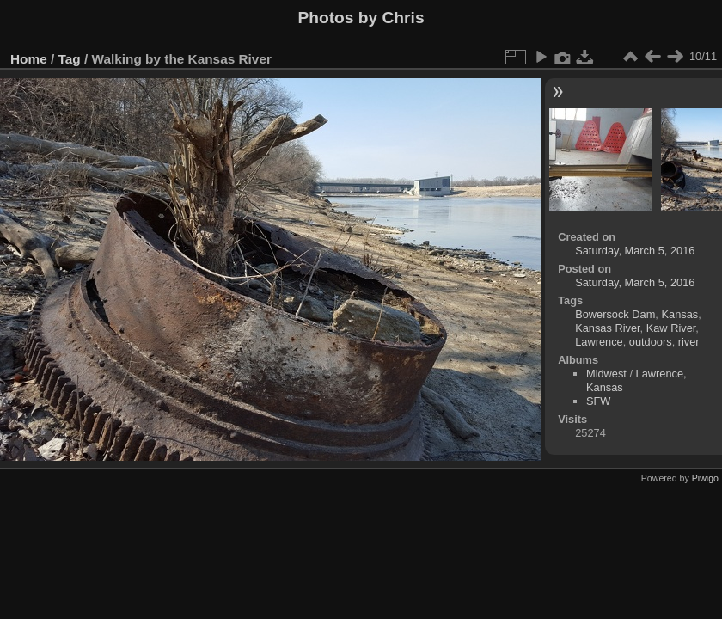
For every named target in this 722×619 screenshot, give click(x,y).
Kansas (679, 314)
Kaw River (671, 328)
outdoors (650, 341)
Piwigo (705, 478)
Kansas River (607, 328)
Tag (69, 59)
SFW (598, 401)
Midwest (606, 373)
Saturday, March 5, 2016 (634, 250)
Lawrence (599, 341)
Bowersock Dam (615, 314)
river (689, 341)
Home (28, 59)
